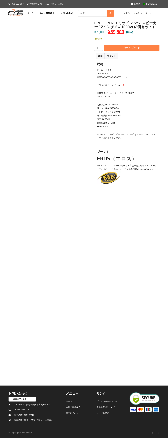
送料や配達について (105, 408)
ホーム (30, 13)
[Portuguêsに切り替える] (150, 4)
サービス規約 (102, 414)
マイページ (138, 13)
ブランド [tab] (111, 57)
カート (148, 13)
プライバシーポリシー (106, 402)
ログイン (127, 13)
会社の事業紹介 (47, 13)
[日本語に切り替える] (136, 4)
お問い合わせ (66, 13)
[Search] (110, 13)
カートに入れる (132, 48)
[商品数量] (98, 48)
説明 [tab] (100, 57)
